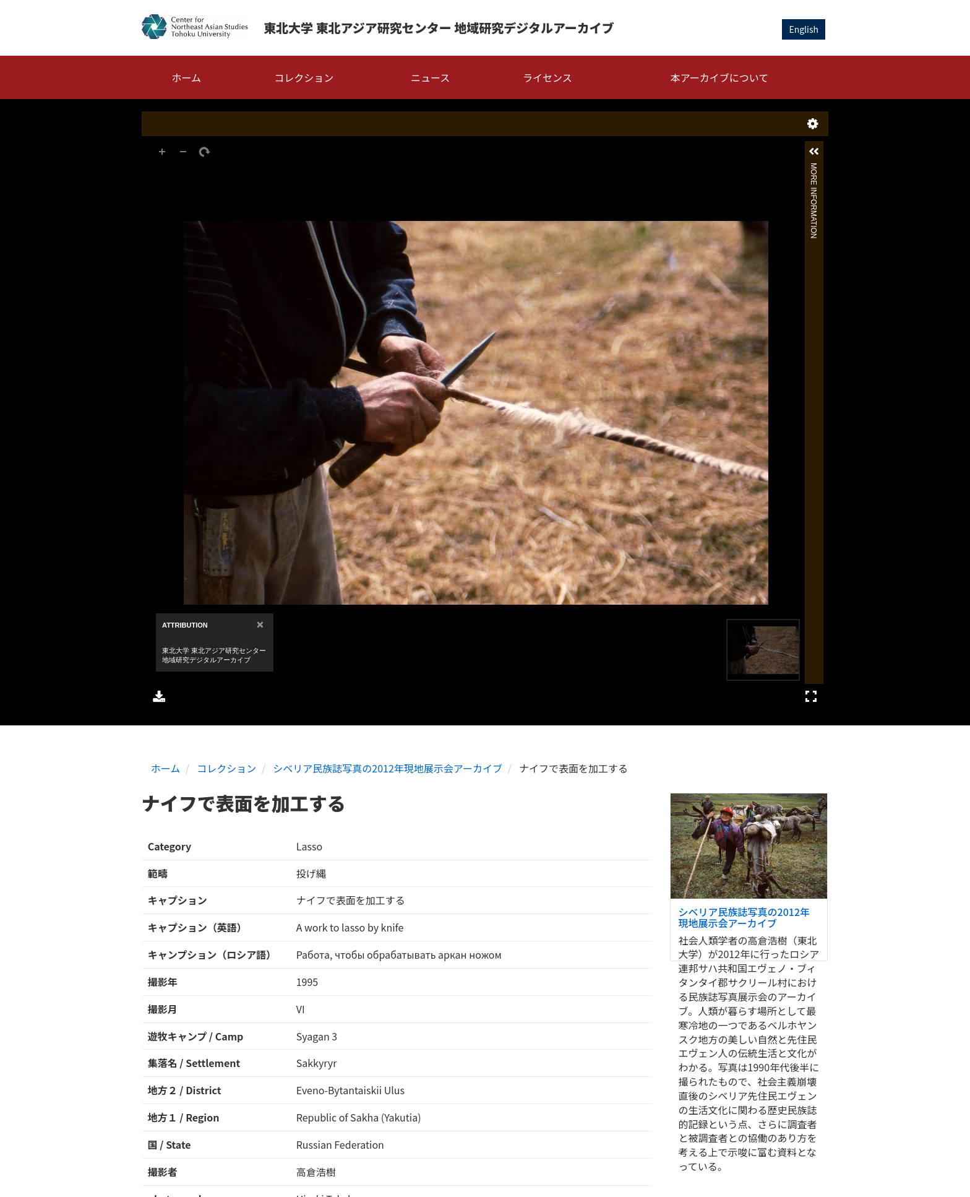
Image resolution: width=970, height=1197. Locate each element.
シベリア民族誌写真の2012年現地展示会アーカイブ (387, 768)
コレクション (303, 77)
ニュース (430, 77)
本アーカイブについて (720, 77)
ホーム (187, 77)
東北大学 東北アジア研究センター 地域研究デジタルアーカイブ (439, 28)
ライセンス (547, 77)
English (803, 29)
